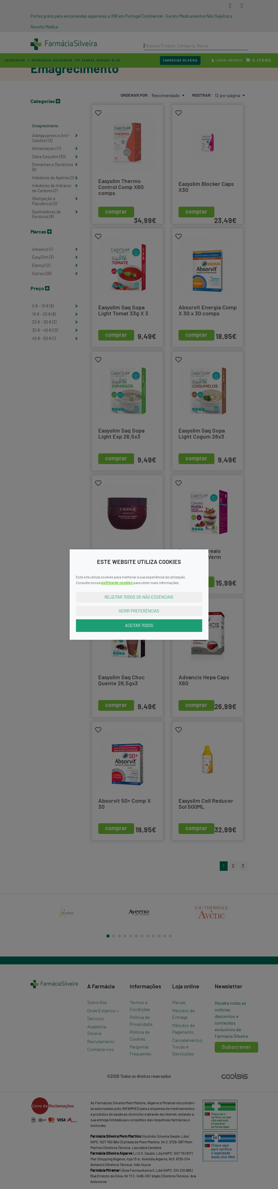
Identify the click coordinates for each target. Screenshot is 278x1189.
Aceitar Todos (139, 625)
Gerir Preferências (139, 610)
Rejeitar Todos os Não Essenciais (139, 597)
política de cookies (117, 582)
